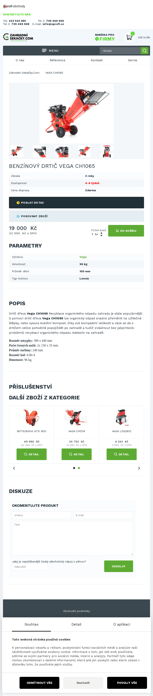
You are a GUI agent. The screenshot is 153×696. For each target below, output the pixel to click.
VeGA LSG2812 (121, 431)
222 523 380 (17, 20)
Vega (82, 256)
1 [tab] (74, 468)
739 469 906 (55, 20)
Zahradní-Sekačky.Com (24, 72)
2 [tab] (79, 468)
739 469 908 (20, 24)
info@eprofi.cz (53, 24)
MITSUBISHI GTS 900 (31, 431)
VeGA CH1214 (76, 431)
